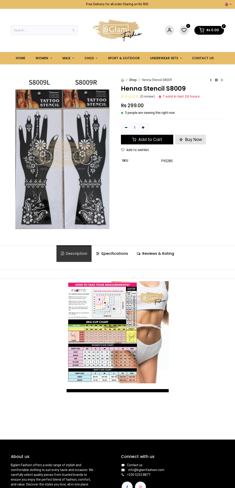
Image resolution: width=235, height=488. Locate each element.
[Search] (73, 30)
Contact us (135, 465)
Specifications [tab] (112, 253)
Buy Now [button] (190, 139)
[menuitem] (21, 58)
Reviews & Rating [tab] (155, 253)
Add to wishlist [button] (135, 150)
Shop (133, 80)
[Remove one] (126, 128)
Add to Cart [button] (147, 139)
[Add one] (143, 128)
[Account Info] (169, 30)
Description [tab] (74, 253)
